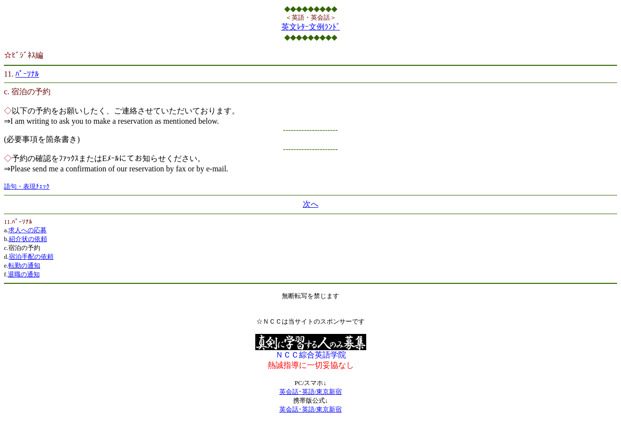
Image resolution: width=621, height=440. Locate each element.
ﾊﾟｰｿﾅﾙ (27, 74)
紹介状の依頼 (28, 239)
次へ (311, 204)
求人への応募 (27, 230)
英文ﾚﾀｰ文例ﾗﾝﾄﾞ (310, 27)
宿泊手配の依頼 (31, 256)
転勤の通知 (24, 265)
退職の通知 (24, 274)
